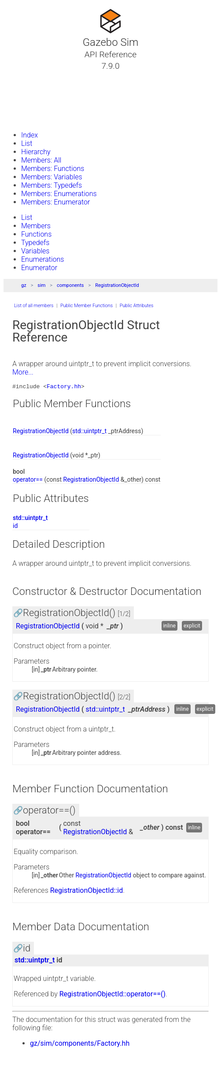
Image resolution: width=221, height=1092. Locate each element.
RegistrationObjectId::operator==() (112, 995)
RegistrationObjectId (117, 285)
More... (22, 372)
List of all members (33, 305)
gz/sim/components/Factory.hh (79, 1044)
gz (23, 285)
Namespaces (37, 97)
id (15, 527)
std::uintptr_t (89, 432)
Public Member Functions (86, 305)
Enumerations (42, 259)
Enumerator (39, 268)
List (26, 143)
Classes (28, 87)
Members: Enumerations (59, 193)
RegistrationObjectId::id (86, 892)
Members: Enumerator (55, 202)
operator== (28, 480)
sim (41, 285)
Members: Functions (52, 168)
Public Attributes (137, 305)
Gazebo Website (41, 118)
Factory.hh (64, 387)
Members (36, 226)
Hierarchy (36, 152)
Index (29, 135)
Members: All (41, 160)
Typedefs (35, 242)
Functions (36, 234)
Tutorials (30, 76)
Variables (35, 251)
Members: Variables (51, 177)
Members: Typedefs (51, 185)
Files (23, 108)
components (70, 285)
